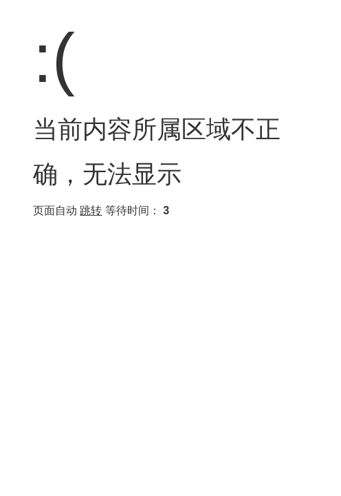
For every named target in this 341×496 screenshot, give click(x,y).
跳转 (91, 210)
